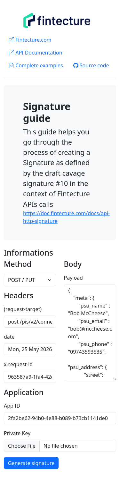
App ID (12, 405)
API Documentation (35, 52)
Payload (73, 277)
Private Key (17, 433)
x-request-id (18, 364)
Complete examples (36, 65)
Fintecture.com (30, 39)
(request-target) (23, 309)
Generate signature (31, 463)
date (9, 336)
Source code (91, 65)
